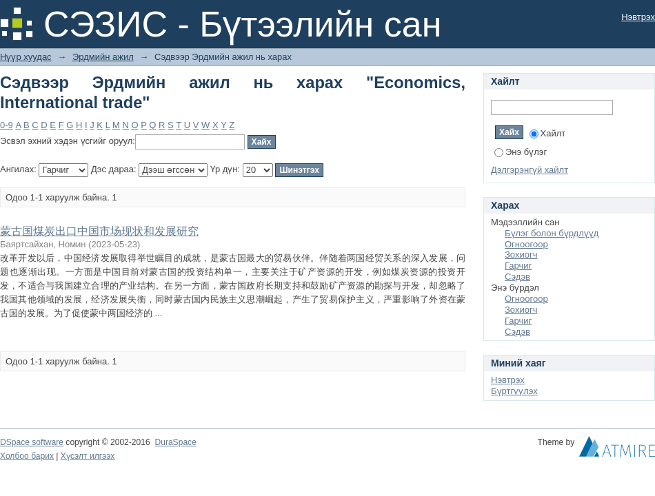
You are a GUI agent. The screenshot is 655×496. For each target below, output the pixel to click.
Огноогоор (526, 244)
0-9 (6, 125)
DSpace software (31, 442)
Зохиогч (521, 254)
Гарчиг (518, 265)
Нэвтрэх (638, 17)
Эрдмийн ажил (103, 57)
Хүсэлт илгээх (88, 456)
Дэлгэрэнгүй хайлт (529, 170)
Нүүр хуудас (26, 57)
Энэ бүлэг (520, 152)
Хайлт (548, 133)
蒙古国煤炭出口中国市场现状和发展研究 (99, 231)
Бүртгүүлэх (514, 391)
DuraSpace (175, 442)
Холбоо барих (27, 456)
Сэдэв (517, 276)
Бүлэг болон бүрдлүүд (551, 233)
